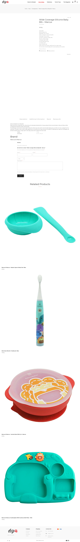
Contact (27, 535)
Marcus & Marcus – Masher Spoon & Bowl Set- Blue (14, 267)
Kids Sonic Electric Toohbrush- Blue (10, 350)
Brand (49, 119)
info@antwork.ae (50, 533)
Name (18, 152)
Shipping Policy (38, 534)
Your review (19, 160)
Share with (68, 54)
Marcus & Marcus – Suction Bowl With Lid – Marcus (14, 434)
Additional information (37, 119)
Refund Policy (38, 535)
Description (23, 119)
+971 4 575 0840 (50, 531)
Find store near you (42, 50)
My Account (28, 531)
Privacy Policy (38, 532)
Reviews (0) (57, 119)
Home (26, 8)
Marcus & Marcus (42, 48)
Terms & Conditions (39, 531)
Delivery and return (51, 50)
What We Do (28, 534)
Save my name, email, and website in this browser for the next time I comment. (33, 171)
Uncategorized (35, 8)
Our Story (27, 532)
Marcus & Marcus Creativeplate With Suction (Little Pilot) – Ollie (17, 517)
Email (34, 152)
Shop (29, 8)
